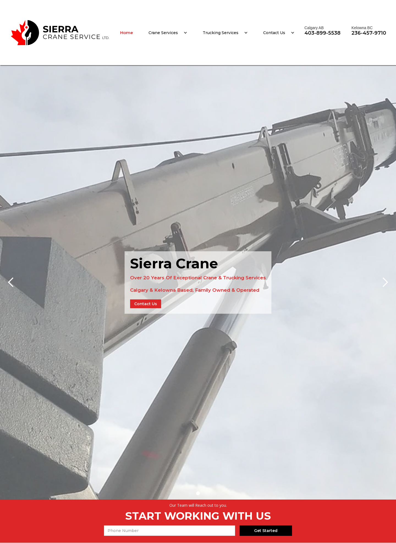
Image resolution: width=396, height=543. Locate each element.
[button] (168, 32)
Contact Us (274, 32)
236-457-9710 (368, 33)
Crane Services (163, 32)
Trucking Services (220, 32)
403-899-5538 (322, 33)
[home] (60, 32)
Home (126, 32)
